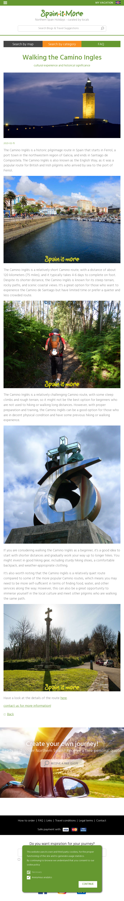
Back (10, 714)
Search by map (23, 44)
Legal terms (86, 821)
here (63, 698)
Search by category (62, 44)
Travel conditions (65, 821)
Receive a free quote (64, 763)
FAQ (101, 44)
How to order (26, 821)
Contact (101, 821)
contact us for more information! (27, 706)
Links (49, 821)
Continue (88, 884)
